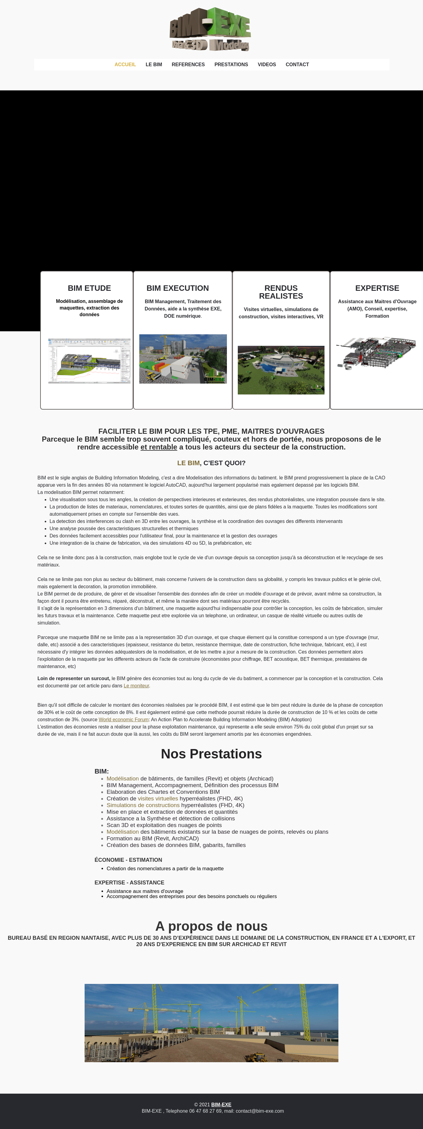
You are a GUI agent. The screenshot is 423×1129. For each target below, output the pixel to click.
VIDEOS (267, 64)
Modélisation (123, 778)
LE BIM (154, 64)
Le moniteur (136, 685)
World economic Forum (124, 719)
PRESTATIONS (231, 64)
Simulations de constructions (143, 805)
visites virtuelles (158, 798)
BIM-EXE (221, 1104)
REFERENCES (188, 64)
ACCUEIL (125, 64)
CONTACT (297, 64)
